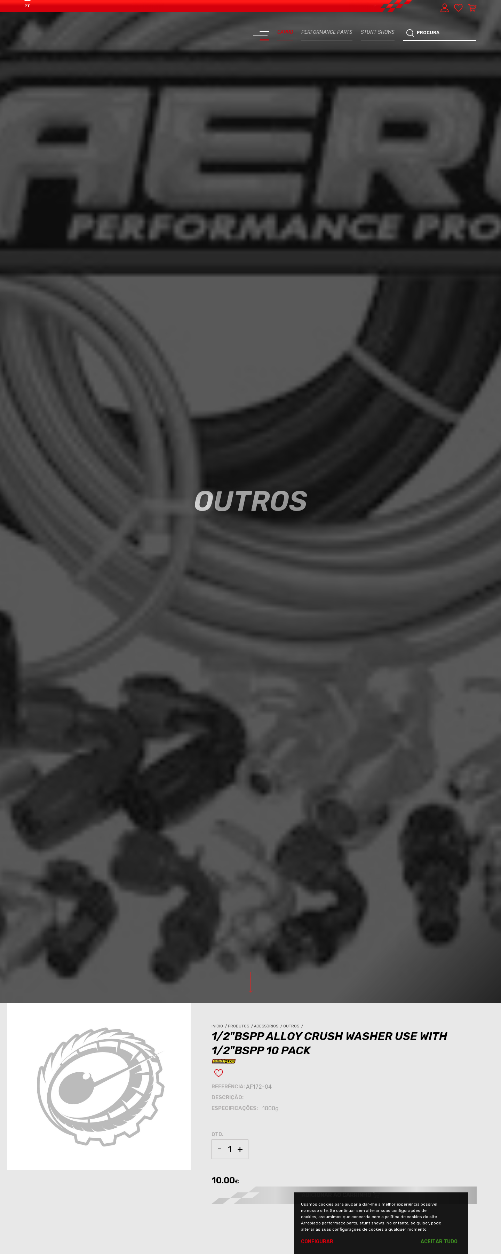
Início (220, 1026)
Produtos (241, 1026)
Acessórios (268, 1026)
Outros (293, 1026)
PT (27, 5)
